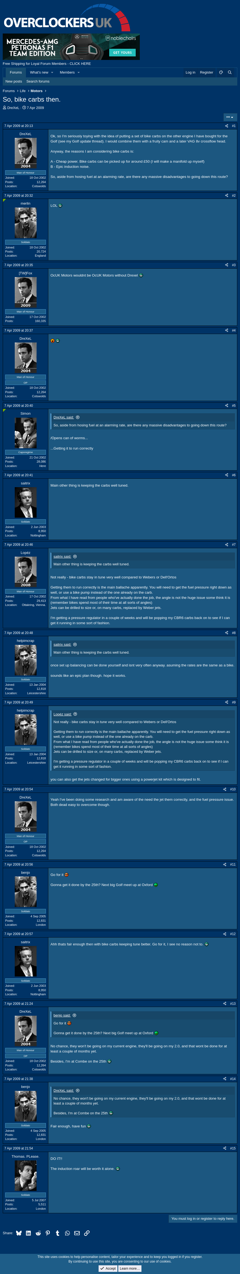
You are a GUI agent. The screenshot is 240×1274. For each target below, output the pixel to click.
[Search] (229, 72)
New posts (13, 81)
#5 (234, 406)
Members (67, 72)
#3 (234, 265)
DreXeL (13, 108)
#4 (234, 330)
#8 (234, 633)
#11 (233, 864)
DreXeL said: (64, 417)
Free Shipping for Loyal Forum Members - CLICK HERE (47, 64)
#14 (233, 1079)
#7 (234, 545)
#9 (234, 702)
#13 (233, 1004)
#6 (234, 475)
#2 (234, 196)
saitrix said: (62, 556)
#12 (233, 934)
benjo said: (62, 1015)
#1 (234, 126)
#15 (233, 1148)
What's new (39, 72)
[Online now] (4, 200)
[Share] (226, 126)
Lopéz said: (63, 714)
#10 (233, 789)
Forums (16, 72)
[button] (52, 72)
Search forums (38, 81)
